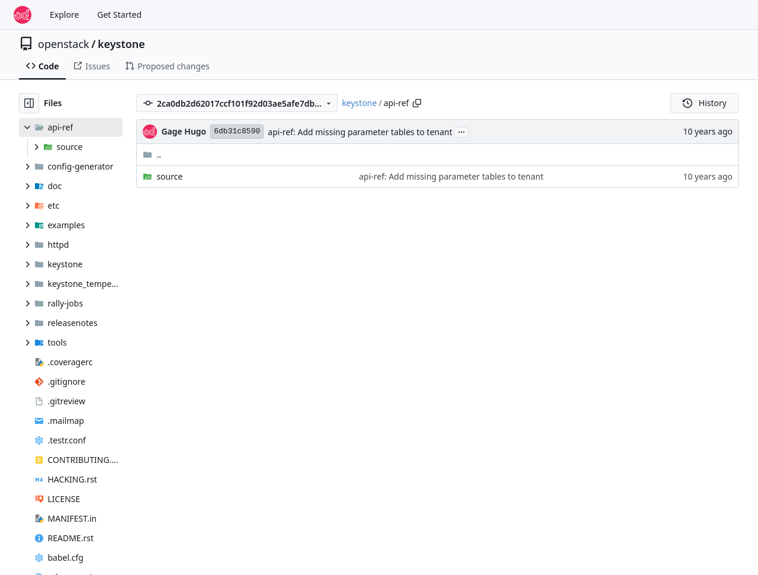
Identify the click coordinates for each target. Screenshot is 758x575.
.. (152, 154)
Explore (64, 14)
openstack (63, 44)
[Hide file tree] (29, 103)
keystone (121, 44)
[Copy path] (417, 103)
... (461, 131)
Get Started (119, 14)
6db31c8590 (237, 131)
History (705, 102)
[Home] (22, 14)
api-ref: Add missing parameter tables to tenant (360, 132)
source (169, 176)
